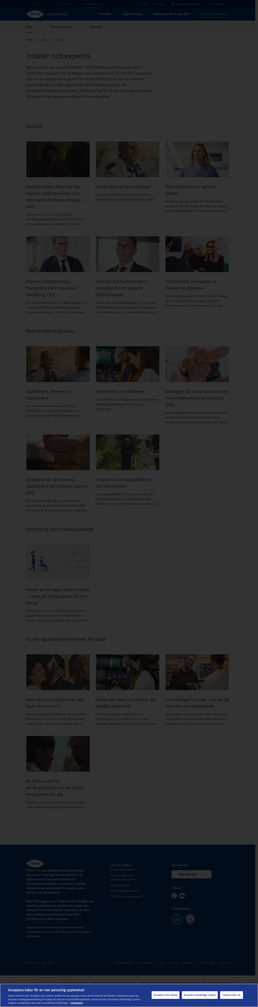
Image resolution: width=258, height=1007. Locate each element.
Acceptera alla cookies (165, 995)
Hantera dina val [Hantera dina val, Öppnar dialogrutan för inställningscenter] (231, 995)
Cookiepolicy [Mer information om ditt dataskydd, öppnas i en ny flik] (76, 1003)
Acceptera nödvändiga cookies (200, 995)
